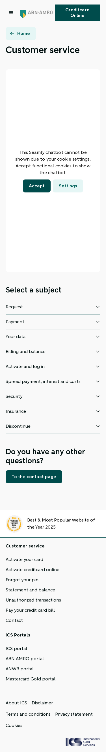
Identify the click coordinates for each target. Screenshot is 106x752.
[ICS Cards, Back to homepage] (83, 742)
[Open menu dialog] (12, 13)
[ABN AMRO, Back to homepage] (36, 12)
